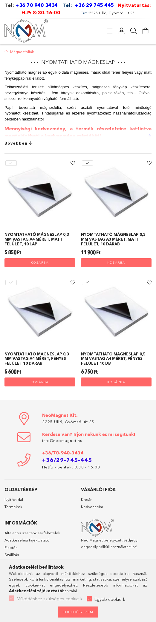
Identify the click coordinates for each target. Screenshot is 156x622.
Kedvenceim (92, 506)
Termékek (13, 506)
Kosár (86, 499)
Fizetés (11, 547)
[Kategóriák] (110, 31)
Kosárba (40, 262)
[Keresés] (134, 31)
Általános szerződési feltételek (32, 532)
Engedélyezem (78, 612)
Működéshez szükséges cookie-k (49, 598)
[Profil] (122, 31)
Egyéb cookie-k (109, 599)
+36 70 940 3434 (37, 5)
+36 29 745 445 (94, 5)
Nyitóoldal (13, 499)
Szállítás (11, 554)
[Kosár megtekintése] (146, 31)
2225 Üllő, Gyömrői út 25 (68, 421)
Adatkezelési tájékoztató (27, 540)
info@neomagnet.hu (63, 440)
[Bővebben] (78, 143)
